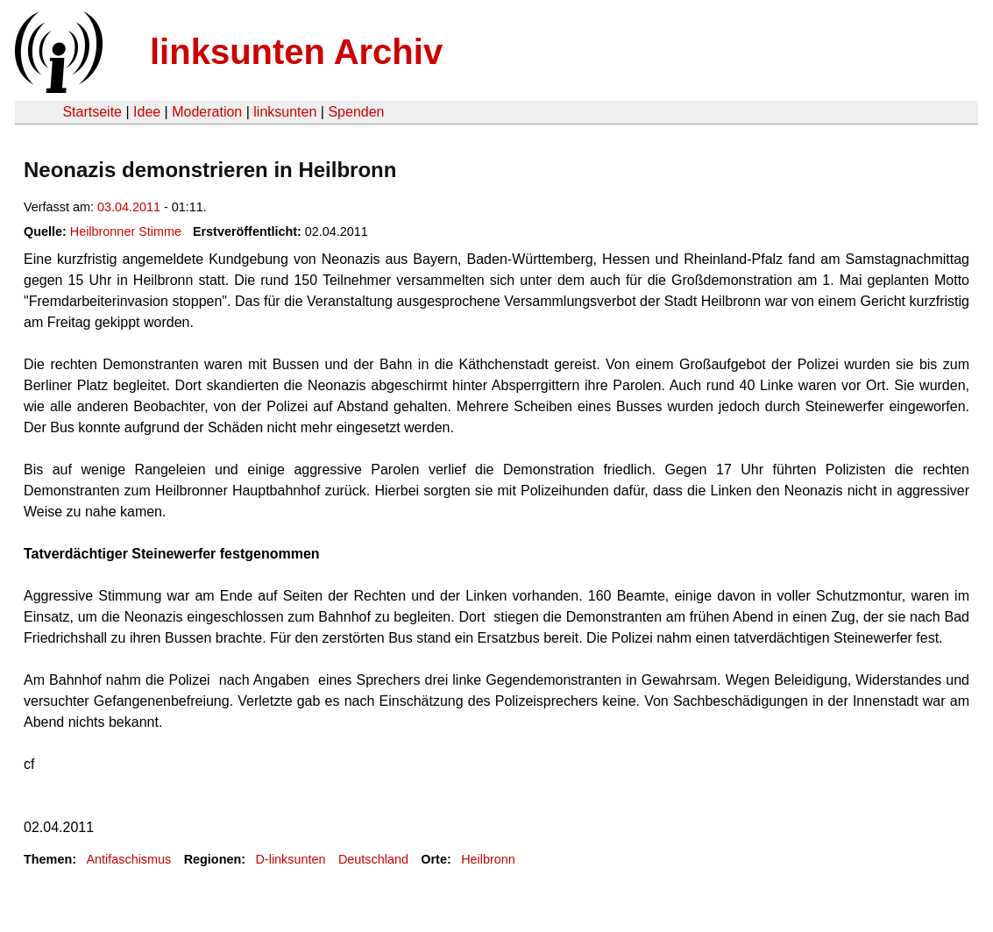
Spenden (356, 111)
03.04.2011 (128, 207)
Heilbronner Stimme (125, 231)
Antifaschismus (128, 859)
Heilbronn (488, 859)
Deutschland (373, 859)
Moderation (207, 111)
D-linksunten (291, 859)
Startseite (92, 111)
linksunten (284, 111)
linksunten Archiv (296, 51)
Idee (146, 111)
